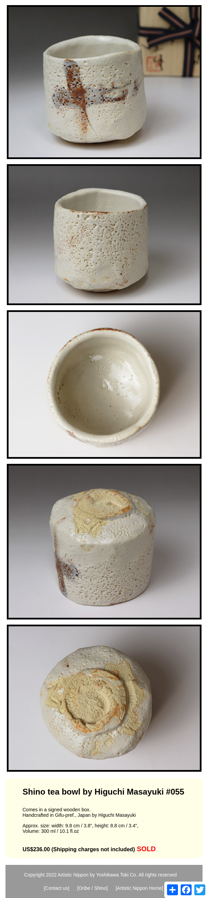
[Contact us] (56, 888)
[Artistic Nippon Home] (139, 888)
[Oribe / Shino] (92, 888)
